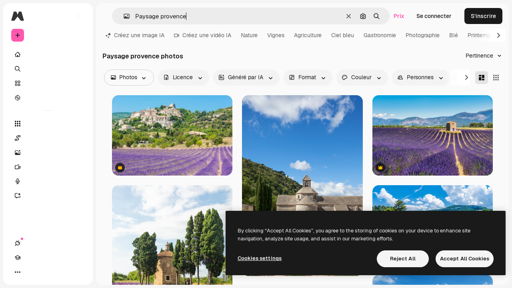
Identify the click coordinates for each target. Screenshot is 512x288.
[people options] (421, 78)
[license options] (183, 78)
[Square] (496, 77)
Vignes (275, 35)
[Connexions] (17, 272)
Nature (249, 35)
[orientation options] (308, 78)
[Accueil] (48, 54)
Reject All (403, 258)
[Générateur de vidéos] (48, 166)
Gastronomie (380, 35)
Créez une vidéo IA (202, 35)
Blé (453, 35)
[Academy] (32, 272)
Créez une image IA (135, 35)
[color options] (362, 78)
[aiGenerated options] (246, 78)
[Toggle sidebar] (78, 16)
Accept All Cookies (464, 258)
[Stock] (48, 83)
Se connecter (434, 16)
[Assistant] (48, 195)
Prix (399, 16)
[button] (123, 16)
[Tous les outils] (48, 123)
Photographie (423, 35)
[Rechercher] (48, 68)
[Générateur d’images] (48, 152)
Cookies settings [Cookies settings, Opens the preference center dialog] (260, 258)
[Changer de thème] (46, 272)
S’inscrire (483, 16)
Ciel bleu (342, 35)
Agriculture (308, 35)
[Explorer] (48, 97)
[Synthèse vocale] (48, 181)
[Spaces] (48, 138)
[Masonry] (481, 77)
